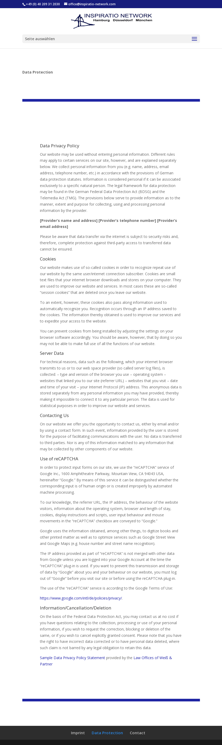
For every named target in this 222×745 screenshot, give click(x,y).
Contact (137, 732)
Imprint (78, 732)
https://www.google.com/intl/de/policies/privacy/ (81, 598)
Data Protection (107, 732)
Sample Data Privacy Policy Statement (72, 657)
